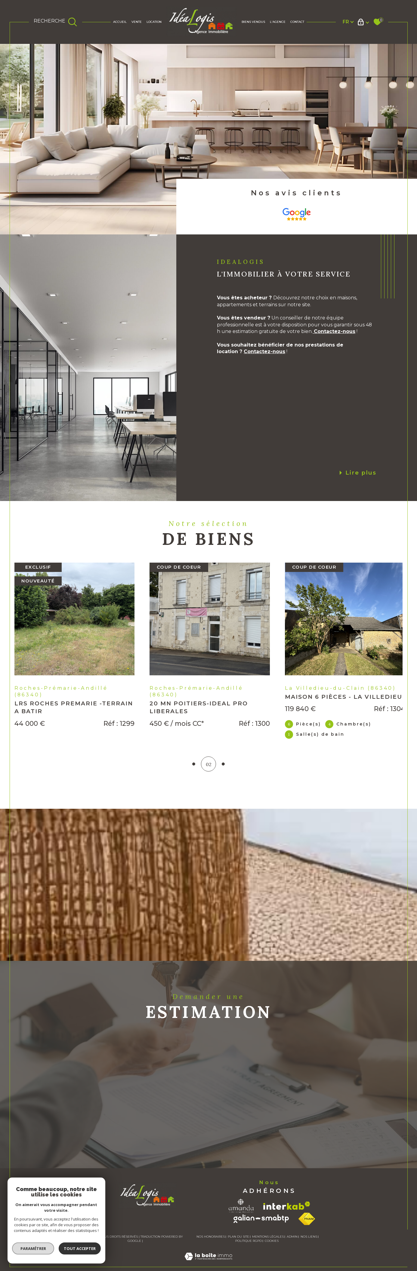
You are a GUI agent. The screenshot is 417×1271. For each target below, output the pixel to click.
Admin (292, 1244)
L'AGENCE (278, 22)
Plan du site (238, 1244)
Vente (136, 22)
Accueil (120, 22)
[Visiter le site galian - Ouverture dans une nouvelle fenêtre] (261, 1226)
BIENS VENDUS (253, 22)
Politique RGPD (248, 1248)
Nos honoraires (210, 1244)
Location (154, 22)
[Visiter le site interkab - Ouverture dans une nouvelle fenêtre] (286, 1213)
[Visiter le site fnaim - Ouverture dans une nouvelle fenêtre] (306, 1226)
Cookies (272, 1248)
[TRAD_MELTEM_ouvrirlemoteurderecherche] (55, 22)
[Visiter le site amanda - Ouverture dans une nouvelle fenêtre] (241, 1213)
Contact (297, 22)
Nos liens (309, 1244)
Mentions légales (268, 1244)
